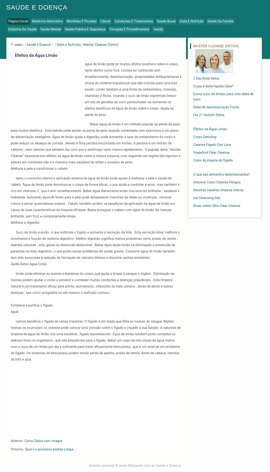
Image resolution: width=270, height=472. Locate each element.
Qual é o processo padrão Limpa (49, 449)
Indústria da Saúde (22, 29)
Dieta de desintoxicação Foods (216, 107)
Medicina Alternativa (47, 21)
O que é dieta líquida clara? (213, 86)
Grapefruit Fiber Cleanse (211, 153)
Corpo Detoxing (204, 137)
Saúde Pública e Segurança (85, 29)
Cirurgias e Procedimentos (129, 29)
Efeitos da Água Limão (210, 129)
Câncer (105, 21)
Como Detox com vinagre (43, 441)
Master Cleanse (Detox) (101, 45)
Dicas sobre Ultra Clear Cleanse (216, 206)
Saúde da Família (220, 21)
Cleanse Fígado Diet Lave (212, 145)
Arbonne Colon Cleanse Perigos (217, 182)
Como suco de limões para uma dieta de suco (223, 96)
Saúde (158, 29)
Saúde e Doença (36, 7)
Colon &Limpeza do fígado (213, 160)
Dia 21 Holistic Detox (208, 115)
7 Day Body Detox (206, 78)
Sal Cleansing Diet (206, 198)
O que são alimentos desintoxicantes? (221, 174)
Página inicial (18, 21)
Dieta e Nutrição (191, 21)
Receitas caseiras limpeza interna (218, 190)
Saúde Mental (50, 29)
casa (18, 45)
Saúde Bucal (166, 21)
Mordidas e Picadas (81, 21)
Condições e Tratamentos (134, 21)
